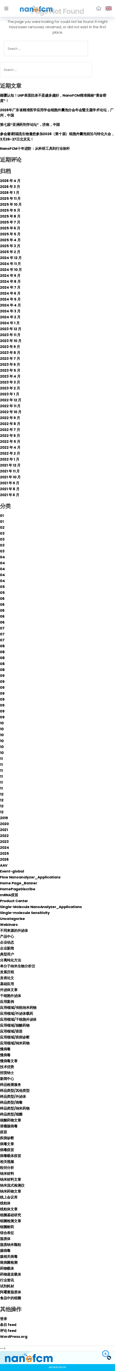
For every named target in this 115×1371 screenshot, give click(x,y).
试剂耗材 (7, 1286)
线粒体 (5, 1203)
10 (2, 723)
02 (2, 527)
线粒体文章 (9, 1209)
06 (2, 598)
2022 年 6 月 (10, 435)
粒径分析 (7, 1167)
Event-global (12, 871)
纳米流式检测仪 (12, 1185)
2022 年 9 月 (10, 417)
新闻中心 (7, 1078)
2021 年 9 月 (9, 483)
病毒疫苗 (7, 1149)
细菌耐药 (7, 1226)
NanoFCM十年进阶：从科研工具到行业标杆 (35, 148)
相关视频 (7, 1161)
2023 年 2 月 (10, 388)
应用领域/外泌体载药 (16, 1013)
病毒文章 (7, 1143)
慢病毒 (5, 1049)
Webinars (9, 924)
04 (2, 557)
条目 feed (8, 1324)
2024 (4, 847)
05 (2, 586)
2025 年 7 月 (10, 222)
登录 (3, 1318)
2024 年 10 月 (11, 269)
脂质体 (5, 1238)
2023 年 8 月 (10, 352)
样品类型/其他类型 (15, 1090)
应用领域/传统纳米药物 (18, 1007)
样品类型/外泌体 (13, 1096)
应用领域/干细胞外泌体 (18, 1019)
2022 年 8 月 (10, 423)
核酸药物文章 (10, 1120)
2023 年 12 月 (10, 328)
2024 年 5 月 (10, 299)
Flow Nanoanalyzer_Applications (30, 877)
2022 (4, 835)
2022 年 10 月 (11, 411)
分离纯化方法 (10, 960)
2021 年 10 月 (10, 477)
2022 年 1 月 (9, 459)
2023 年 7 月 (10, 358)
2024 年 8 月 (10, 281)
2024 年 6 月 (10, 293)
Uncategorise (12, 918)
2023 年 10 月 (11, 340)
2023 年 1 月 (9, 394)
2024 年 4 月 (10, 305)
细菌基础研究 (10, 1215)
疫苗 (3, 1132)
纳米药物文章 (10, 1191)
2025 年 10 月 (11, 204)
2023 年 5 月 (10, 370)
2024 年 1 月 (10, 322)
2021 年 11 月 (10, 471)
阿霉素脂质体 (10, 1292)
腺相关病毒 (9, 1256)
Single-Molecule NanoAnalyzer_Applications (41, 906)
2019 (4, 817)
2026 (4, 859)
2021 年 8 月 (9, 488)
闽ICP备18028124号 (57, 1367)
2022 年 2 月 (10, 453)
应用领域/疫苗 (11, 1031)
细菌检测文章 (10, 1220)
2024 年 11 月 (10, 263)
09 (2, 675)
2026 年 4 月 (10, 180)
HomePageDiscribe (17, 889)
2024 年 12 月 (11, 257)
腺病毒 (5, 1250)
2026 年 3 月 (10, 186)
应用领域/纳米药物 (15, 1043)
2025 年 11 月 (10, 198)
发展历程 (7, 972)
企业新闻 (7, 948)
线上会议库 (9, 1197)
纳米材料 (7, 1173)
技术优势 (7, 1066)
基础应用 (7, 983)
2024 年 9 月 (10, 275)
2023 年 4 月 (10, 376)
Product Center (14, 900)
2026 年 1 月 (9, 192)
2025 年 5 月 (10, 234)
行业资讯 (7, 1280)
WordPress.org (13, 1336)
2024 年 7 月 (10, 287)
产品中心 (7, 936)
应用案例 (7, 1001)
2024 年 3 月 (10, 311)
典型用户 (7, 954)
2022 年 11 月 (10, 405)
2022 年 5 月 (10, 441)
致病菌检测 (9, 1262)
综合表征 (7, 1232)
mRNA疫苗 (9, 894)
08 (2, 646)
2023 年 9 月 (10, 346)
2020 (4, 823)
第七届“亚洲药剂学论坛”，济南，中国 (30, 124)
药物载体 (7, 1268)
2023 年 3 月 (10, 382)
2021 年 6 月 (9, 494)
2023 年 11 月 (10, 334)
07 (2, 628)
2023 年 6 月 (10, 364)
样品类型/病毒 (11, 1102)
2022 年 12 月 (10, 400)
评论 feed (8, 1330)
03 (2, 533)
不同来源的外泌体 (14, 930)
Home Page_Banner (18, 883)
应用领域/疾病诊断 (15, 1037)
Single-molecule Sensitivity (25, 912)
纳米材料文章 (10, 1179)
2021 (4, 829)
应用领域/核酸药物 (15, 1025)
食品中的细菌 (10, 1298)
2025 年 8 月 (10, 216)
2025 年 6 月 (10, 228)
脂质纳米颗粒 (10, 1244)
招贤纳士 (7, 1072)
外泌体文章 (9, 989)
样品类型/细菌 (11, 1114)
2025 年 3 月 (10, 245)
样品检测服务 (10, 1084)
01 (2, 515)
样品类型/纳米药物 (15, 1108)
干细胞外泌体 (10, 995)
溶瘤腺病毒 (9, 1126)
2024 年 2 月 (10, 317)
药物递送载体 (10, 1274)
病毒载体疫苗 (10, 1155)
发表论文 (7, 977)
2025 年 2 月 (10, 251)
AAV (3, 865)
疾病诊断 (7, 1137)
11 (1, 758)
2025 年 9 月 (10, 210)
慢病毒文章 (9, 1060)
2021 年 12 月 (10, 465)
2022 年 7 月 (10, 429)
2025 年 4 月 (10, 239)
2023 (4, 841)
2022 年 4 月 (10, 447)
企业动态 (7, 942)
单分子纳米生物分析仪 (17, 966)
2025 (4, 853)
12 (1, 794)
